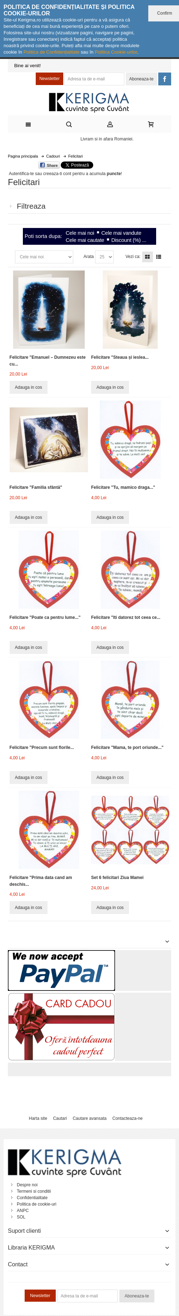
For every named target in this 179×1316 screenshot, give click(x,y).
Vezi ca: (132, 256)
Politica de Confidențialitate (52, 52)
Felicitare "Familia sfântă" (36, 487)
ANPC (23, 1210)
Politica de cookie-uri (36, 1204)
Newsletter (49, 78)
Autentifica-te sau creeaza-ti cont (40, 173)
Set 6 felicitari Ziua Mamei (117, 877)
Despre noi (27, 1184)
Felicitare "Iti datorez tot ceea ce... (125, 617)
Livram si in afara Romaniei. (107, 138)
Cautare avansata (89, 1118)
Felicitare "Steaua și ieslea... (120, 357)
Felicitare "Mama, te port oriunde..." (127, 747)
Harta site (38, 1118)
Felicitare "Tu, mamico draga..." (123, 487)
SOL (21, 1217)
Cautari (60, 1118)
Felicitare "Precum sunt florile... (42, 747)
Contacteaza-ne (127, 1118)
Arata (89, 256)
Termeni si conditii (34, 1191)
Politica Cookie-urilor (116, 52)
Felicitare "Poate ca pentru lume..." (45, 617)
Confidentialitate (32, 1197)
